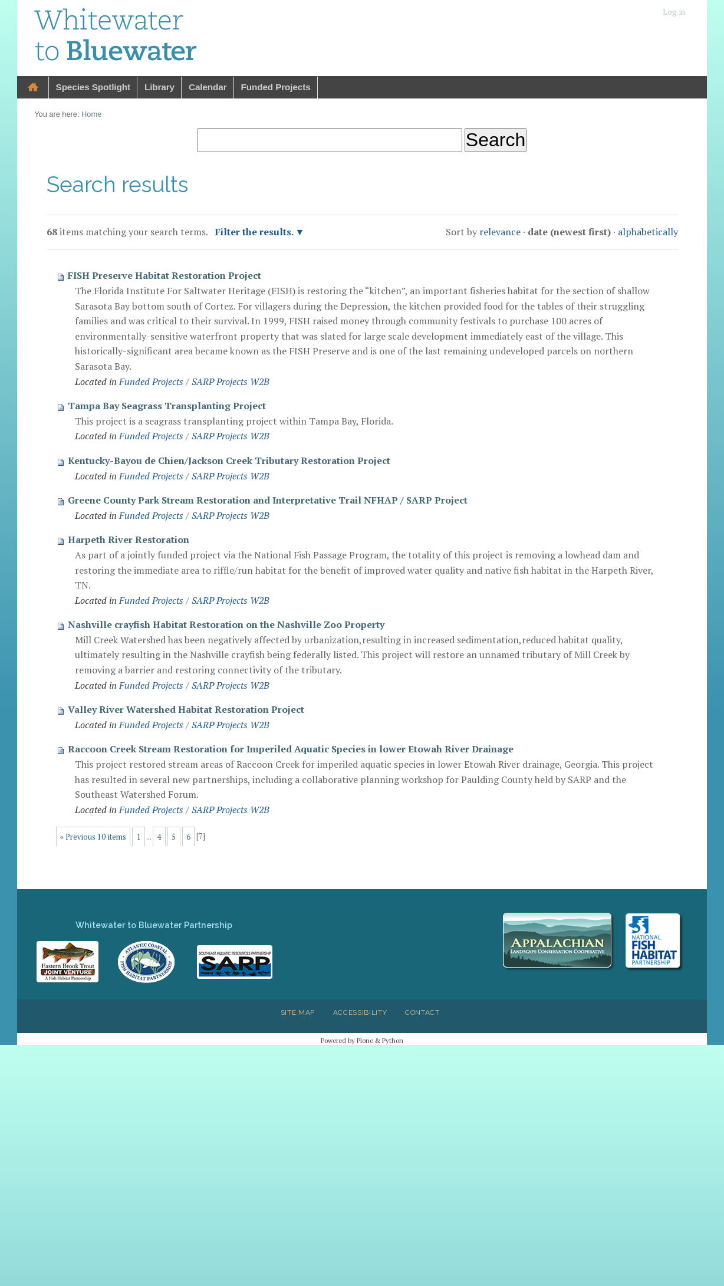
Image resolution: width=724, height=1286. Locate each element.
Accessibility (360, 1012)
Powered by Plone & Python (362, 1040)
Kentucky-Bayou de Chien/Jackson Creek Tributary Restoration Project (229, 460)
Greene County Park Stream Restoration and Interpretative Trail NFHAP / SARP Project (268, 500)
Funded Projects (276, 87)
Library (159, 87)
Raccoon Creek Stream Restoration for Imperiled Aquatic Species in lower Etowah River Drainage (291, 748)
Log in (674, 12)
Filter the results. (255, 231)
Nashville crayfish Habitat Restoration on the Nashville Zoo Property (226, 624)
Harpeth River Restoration (128, 539)
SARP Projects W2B (230, 381)
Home (33, 87)
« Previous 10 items (93, 837)
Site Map (298, 1012)
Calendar (208, 87)
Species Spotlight (93, 87)
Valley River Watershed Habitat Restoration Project (186, 709)
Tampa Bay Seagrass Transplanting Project (167, 405)
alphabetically (648, 231)
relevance (500, 231)
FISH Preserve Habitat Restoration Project (164, 275)
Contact (422, 1012)
